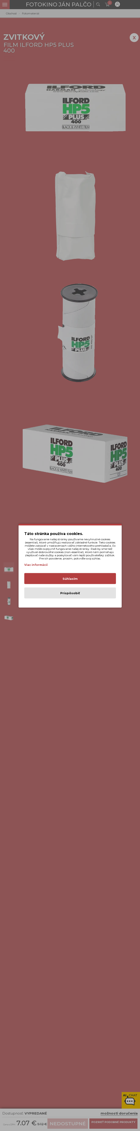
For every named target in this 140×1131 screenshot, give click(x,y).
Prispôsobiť (70, 593)
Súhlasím (70, 578)
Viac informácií (36, 564)
